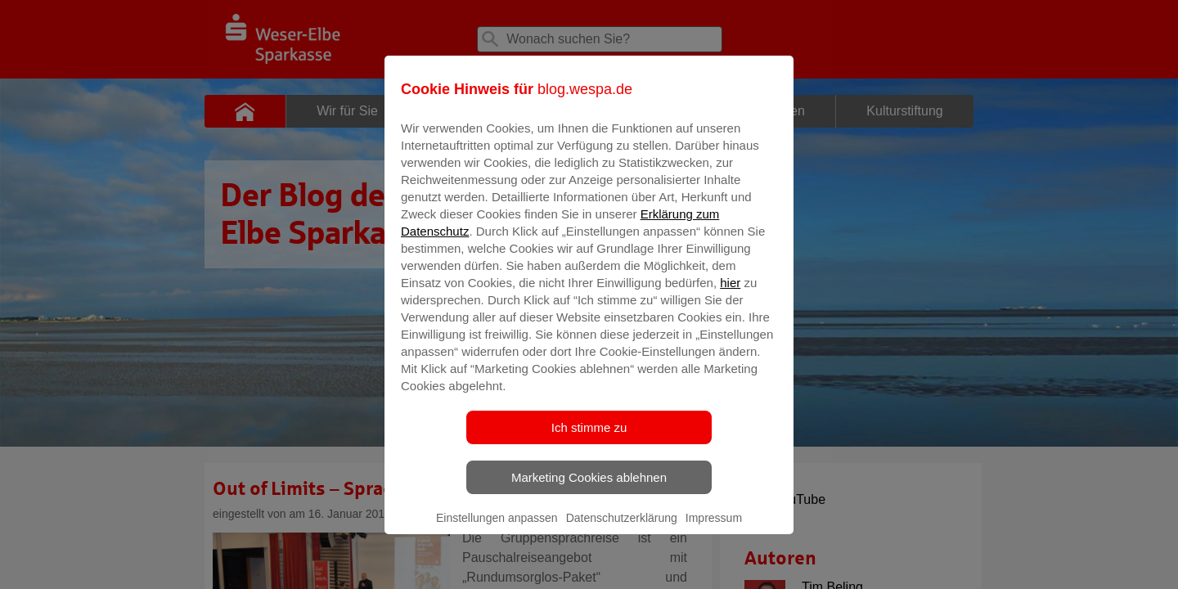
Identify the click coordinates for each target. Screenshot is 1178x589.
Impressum (714, 529)
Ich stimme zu (589, 439)
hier (730, 294)
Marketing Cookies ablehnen (589, 489)
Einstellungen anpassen (497, 529)
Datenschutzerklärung (621, 529)
